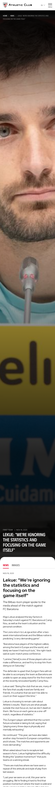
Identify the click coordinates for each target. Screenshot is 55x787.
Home (5, 16)
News (12, 16)
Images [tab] (16, 565)
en (43, 5)
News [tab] (6, 565)
